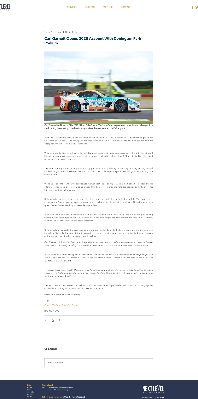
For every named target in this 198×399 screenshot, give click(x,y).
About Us (30, 392)
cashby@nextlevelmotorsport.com (61, 390)
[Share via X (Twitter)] (53, 320)
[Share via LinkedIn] (60, 320)
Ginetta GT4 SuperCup (55, 305)
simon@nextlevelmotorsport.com (61, 388)
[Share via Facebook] (45, 320)
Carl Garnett (73, 305)
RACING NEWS (51, 311)
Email (44, 388)
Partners (30, 394)
